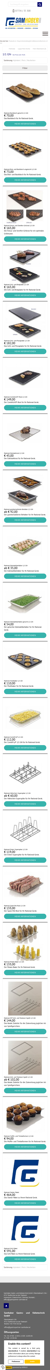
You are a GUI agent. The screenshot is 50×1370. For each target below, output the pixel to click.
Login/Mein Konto (24, 49)
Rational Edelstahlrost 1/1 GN (14, 453)
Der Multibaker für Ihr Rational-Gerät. (19, 686)
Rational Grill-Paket (10, 1248)
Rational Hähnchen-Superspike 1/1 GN (17, 793)
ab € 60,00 (10, 795)
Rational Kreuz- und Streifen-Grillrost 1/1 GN (19, 225)
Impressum (7, 1297)
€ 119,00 (9, 852)
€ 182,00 (9, 343)
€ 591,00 (9, 1251)
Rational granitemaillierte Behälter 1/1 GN (18, 509)
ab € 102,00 (11, 1079)
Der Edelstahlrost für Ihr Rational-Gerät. (19, 458)
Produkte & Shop (14, 41)
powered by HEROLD (20, 1367)
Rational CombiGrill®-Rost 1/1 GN (15, 397)
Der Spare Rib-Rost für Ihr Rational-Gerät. (20, 911)
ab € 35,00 (10, 568)
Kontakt (31, 1297)
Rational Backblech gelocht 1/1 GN (16, 113)
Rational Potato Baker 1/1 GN (14, 962)
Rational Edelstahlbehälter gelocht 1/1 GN (18, 622)
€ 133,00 (9, 908)
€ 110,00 (9, 683)
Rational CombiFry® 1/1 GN (13, 737)
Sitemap (25, 1297)
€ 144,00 (9, 1020)
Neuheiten (31, 60)
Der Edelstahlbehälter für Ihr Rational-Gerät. (21, 571)
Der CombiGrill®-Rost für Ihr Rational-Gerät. (21, 402)
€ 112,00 (9, 739)
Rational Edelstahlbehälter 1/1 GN (16, 565)
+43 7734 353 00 (15, 1324)
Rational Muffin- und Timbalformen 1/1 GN (18, 1136)
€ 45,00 (9, 455)
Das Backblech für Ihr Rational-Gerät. (18, 118)
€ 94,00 (9, 1138)
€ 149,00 (9, 399)
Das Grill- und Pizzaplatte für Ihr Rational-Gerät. (23, 346)
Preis (24, 60)
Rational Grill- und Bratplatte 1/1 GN (16, 285)
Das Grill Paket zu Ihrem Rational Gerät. (19, 1254)
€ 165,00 (9, 228)
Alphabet (16, 60)
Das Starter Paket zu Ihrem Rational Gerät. (20, 1197)
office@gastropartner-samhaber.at (17, 1327)
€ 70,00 (9, 115)
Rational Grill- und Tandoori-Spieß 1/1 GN (18, 1077)
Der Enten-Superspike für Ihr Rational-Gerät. (21, 854)
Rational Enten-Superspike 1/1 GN (16, 849)
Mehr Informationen (25, 123)
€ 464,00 (9, 1194)
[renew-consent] (3, 1367)
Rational (35, 41)
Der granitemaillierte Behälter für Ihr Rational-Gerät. (25, 514)
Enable (32, 1361)
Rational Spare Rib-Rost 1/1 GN (14, 906)
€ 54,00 (9, 624)
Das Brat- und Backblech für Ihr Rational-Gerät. (22, 174)
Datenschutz (17, 1297)
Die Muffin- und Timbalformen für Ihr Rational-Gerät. (25, 1141)
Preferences (16, 1361)
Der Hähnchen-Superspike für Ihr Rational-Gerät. (23, 798)
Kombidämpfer (26, 41)
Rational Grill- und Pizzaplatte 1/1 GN (17, 341)
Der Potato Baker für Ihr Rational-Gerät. (19, 967)
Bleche (42, 41)
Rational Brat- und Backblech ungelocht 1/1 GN (20, 169)
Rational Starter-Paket (11, 1192)
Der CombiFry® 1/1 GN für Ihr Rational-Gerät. (22, 742)
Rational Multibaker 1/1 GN (13, 681)
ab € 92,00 (10, 511)
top (6, 1305)
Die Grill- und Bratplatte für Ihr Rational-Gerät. (22, 290)
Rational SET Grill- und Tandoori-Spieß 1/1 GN (20, 1018)
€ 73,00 (9, 171)
